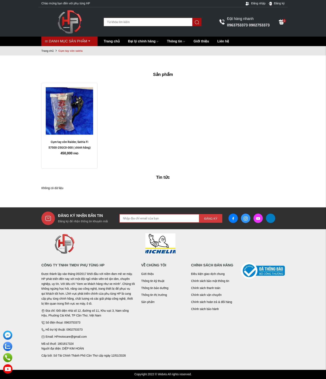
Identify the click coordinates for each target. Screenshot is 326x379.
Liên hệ (223, 41)
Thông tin (176, 41)
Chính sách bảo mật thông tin (210, 281)
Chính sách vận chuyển (206, 295)
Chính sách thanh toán (205, 288)
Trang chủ (112, 41)
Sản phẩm (147, 302)
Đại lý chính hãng (143, 41)
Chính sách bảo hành (205, 309)
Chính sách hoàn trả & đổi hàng (211, 302)
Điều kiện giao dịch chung (208, 274)
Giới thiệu (201, 41)
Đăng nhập (255, 3)
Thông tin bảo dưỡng (154, 288)
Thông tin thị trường (154, 295)
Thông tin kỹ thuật (152, 281)
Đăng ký (276, 3)
